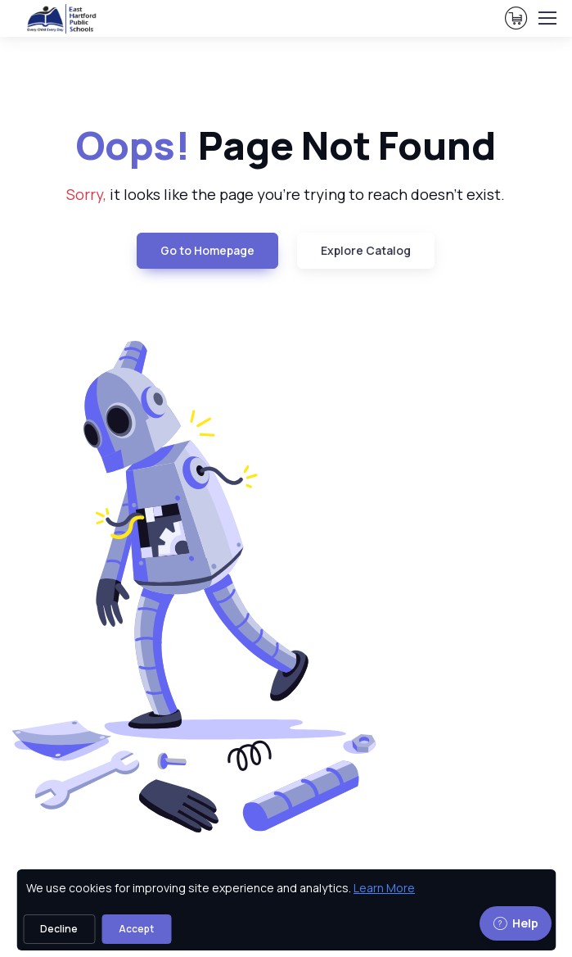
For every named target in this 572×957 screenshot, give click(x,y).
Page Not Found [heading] (286, 145)
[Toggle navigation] (546, 18)
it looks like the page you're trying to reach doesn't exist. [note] (285, 194)
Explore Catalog (366, 250)
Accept (136, 929)
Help (515, 923)
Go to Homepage (207, 250)
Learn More (384, 888)
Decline (59, 929)
